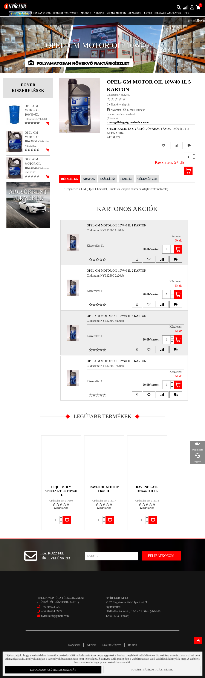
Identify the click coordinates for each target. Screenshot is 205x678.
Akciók (91, 645)
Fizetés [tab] (126, 178)
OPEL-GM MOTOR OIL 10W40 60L (33, 110)
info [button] (187, 13)
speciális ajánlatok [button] (168, 13)
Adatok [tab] (89, 178)
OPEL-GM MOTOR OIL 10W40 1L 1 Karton (116, 225)
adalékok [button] (135, 13)
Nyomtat (114, 109)
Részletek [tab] (69, 178)
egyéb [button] (148, 13)
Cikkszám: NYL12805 (36, 119)
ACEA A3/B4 (115, 133)
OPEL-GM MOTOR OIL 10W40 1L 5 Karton (116, 361)
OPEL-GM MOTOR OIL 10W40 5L (33, 137)
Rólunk (132, 645)
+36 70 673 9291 (51, 606)
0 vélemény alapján (118, 104)
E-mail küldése (134, 109)
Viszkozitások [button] (116, 13)
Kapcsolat (74, 645)
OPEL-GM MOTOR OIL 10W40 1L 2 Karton (116, 270)
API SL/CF (113, 137)
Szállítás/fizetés (111, 645)
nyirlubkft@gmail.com (53, 616)
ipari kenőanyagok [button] (65, 13)
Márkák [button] (86, 13)
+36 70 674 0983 (51, 611)
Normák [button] (99, 13)
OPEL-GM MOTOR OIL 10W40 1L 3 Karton (116, 315)
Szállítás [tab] (108, 178)
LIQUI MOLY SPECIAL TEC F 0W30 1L (61, 491)
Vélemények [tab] (147, 178)
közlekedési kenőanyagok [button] (33, 13)
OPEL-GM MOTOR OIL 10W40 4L (33, 164)
